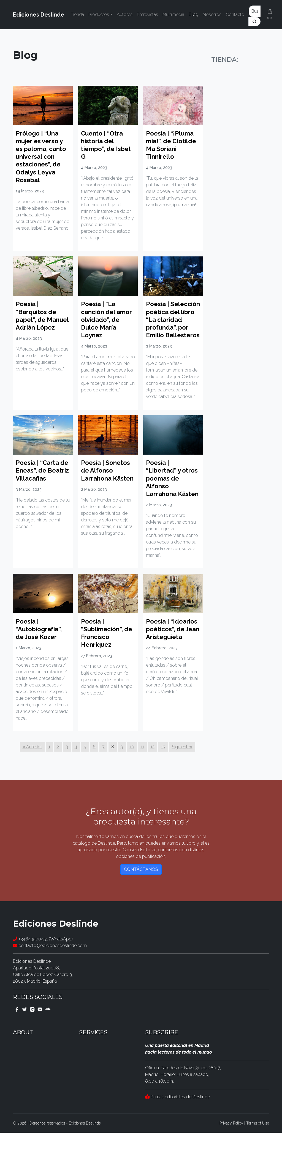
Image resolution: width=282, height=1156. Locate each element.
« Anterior (32, 770)
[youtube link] (40, 1032)
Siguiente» (182, 770)
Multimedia (173, 14)
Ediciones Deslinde (38, 14)
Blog (193, 14)
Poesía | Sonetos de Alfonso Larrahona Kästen (107, 489)
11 (142, 770)
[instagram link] (32, 1032)
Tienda (77, 14)
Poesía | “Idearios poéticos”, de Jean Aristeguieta (166, 660)
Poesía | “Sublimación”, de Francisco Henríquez (103, 656)
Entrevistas (147, 14)
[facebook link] (17, 1032)
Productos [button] (98, 14)
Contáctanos (141, 892)
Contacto (235, 14)
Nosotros (212, 14)
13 (163, 770)
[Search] (254, 21)
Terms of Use (257, 1146)
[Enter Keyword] (255, 11)
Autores (124, 14)
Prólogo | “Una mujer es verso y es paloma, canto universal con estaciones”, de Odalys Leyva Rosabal (42, 156)
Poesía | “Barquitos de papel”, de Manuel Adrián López (38, 319)
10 (132, 770)
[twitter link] (24, 1032)
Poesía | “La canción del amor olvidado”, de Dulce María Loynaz (105, 319)
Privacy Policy (231, 1146)
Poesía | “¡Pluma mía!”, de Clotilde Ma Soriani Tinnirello (172, 144)
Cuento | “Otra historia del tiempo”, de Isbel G (107, 144)
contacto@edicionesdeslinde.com (50, 968)
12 (152, 770)
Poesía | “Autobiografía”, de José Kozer (40, 652)
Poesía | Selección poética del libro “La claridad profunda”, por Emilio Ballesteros (172, 327)
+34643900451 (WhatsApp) (43, 962)
